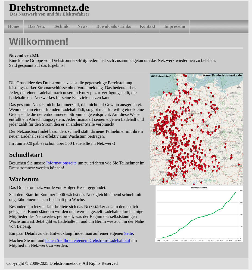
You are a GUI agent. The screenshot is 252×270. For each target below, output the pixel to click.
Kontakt (147, 26)
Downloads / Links (113, 26)
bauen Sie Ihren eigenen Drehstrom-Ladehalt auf (87, 240)
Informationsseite (61, 163)
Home (13, 26)
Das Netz (36, 26)
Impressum (174, 26)
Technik (61, 26)
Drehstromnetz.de (49, 7)
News (82, 26)
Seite (128, 233)
